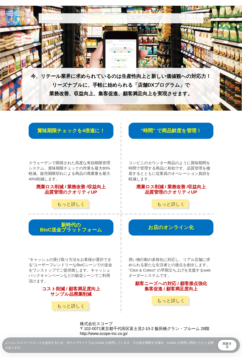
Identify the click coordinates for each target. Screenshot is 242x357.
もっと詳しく (71, 204)
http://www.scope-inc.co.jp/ (104, 333)
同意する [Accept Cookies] (227, 345)
